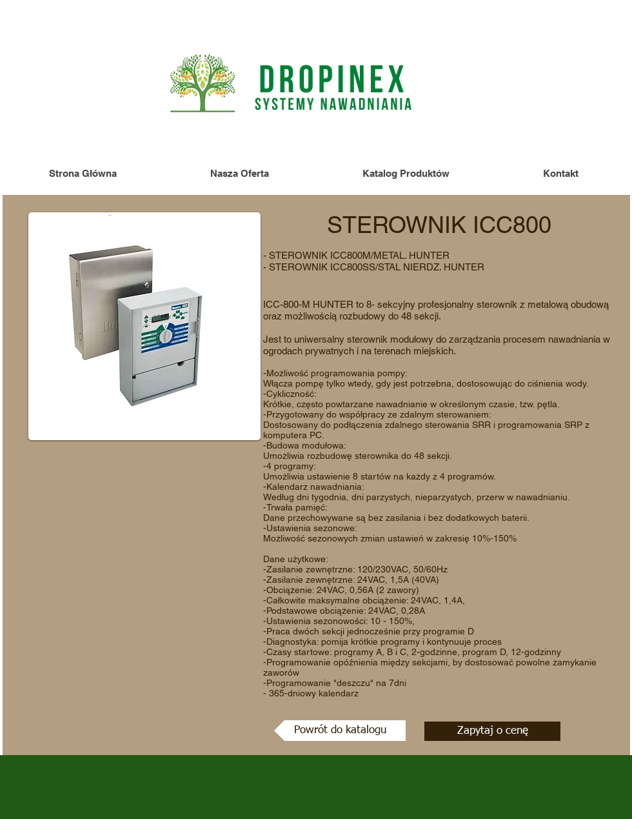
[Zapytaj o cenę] (492, 731)
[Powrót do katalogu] (340, 730)
